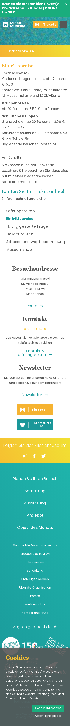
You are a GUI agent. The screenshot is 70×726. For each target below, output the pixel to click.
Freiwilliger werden (35, 579)
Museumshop (19, 249)
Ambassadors (35, 604)
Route (35, 306)
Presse (35, 596)
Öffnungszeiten (20, 211)
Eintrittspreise (19, 218)
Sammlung (35, 491)
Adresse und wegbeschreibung (35, 241)
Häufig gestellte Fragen (28, 226)
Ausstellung (35, 503)
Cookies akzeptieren (48, 708)
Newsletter (35, 395)
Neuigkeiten (35, 562)
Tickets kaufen (19, 234)
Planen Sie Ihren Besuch (35, 478)
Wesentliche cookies (48, 716)
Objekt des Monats (35, 527)
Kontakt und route (35, 613)
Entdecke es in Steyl (35, 554)
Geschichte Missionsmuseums (35, 545)
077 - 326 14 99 (35, 329)
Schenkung (35, 570)
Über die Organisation (35, 587)
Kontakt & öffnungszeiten (35, 352)
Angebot (35, 515)
